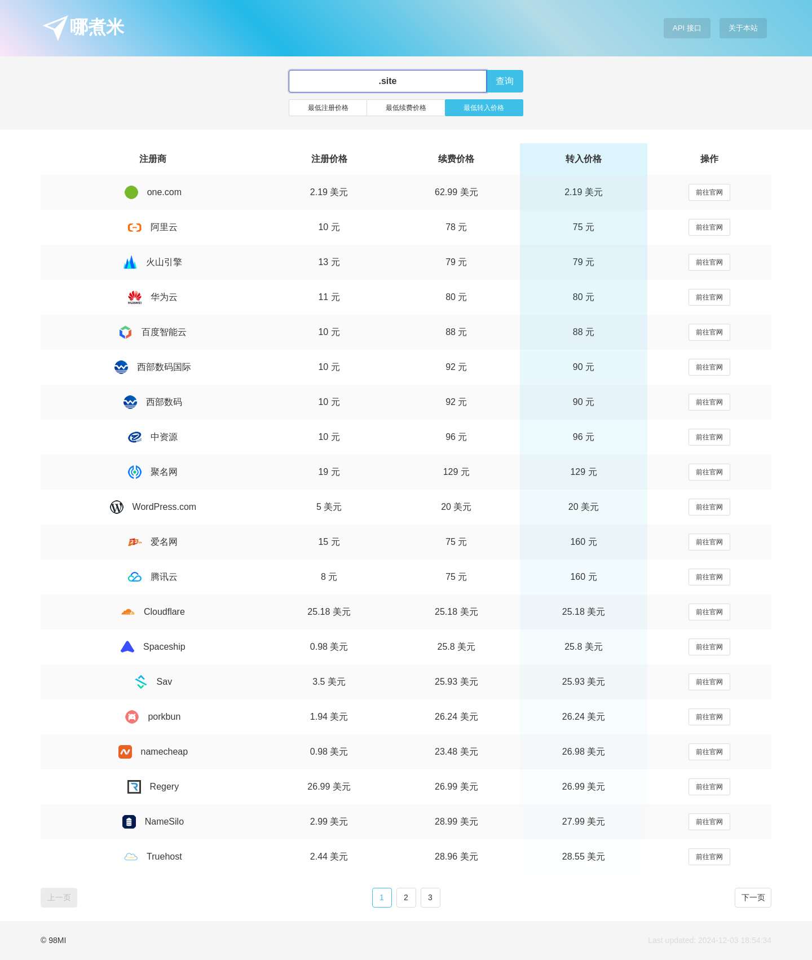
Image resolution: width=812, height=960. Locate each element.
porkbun (152, 716)
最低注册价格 (328, 108)
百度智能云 (153, 332)
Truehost (153, 856)
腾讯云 (153, 577)
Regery (153, 786)
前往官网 (709, 192)
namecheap (153, 751)
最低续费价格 (406, 108)
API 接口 (687, 28)
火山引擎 (152, 262)
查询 (505, 81)
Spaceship (153, 646)
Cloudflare (153, 611)
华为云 (153, 297)
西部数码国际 (152, 367)
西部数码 (152, 402)
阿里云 (153, 227)
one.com (153, 192)
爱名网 (153, 542)
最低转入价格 (484, 108)
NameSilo (153, 821)
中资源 (153, 437)
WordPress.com (153, 507)
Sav (153, 681)
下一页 (753, 897)
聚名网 (153, 472)
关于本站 (743, 28)
